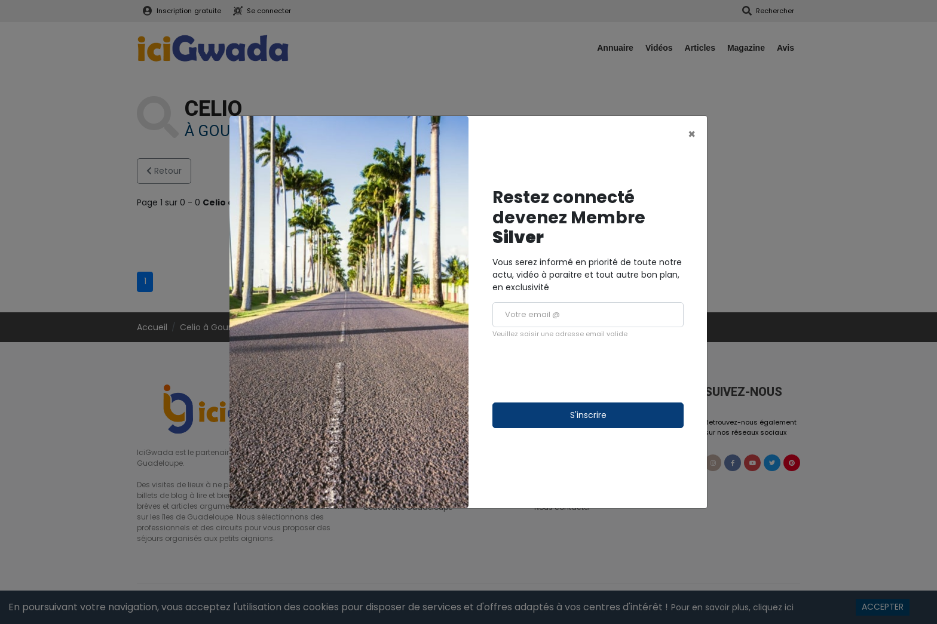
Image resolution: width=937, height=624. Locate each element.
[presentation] (583, 371)
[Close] (692, 134)
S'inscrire (588, 415)
